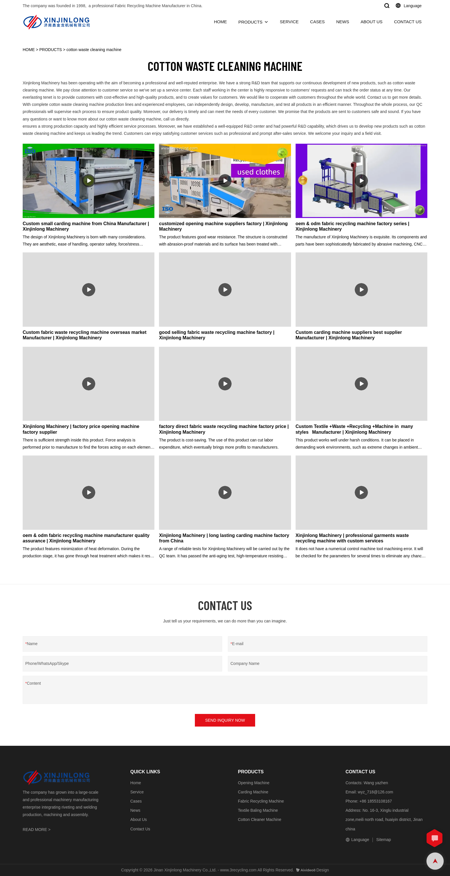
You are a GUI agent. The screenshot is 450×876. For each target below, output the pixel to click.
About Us (138, 819)
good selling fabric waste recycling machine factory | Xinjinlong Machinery (216, 335)
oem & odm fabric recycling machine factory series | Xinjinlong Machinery (353, 226)
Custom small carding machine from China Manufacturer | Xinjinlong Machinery (86, 226)
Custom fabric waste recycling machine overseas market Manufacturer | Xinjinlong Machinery (84, 335)
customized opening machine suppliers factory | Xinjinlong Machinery (223, 226)
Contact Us (140, 829)
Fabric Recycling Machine (261, 801)
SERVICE (289, 21)
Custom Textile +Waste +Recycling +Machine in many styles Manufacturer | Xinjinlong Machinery (355, 429)
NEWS (342, 21)
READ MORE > (37, 829)
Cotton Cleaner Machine (259, 819)
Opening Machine (253, 782)
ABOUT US (371, 21)
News (135, 810)
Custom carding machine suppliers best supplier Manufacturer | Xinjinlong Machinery (349, 335)
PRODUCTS (250, 22)
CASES (317, 21)
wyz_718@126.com (375, 792)
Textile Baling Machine (258, 810)
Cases (136, 801)
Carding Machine (253, 792)
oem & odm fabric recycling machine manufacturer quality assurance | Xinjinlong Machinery (86, 538)
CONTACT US (408, 21)
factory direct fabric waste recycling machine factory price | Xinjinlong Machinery (224, 429)
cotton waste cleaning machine (94, 49)
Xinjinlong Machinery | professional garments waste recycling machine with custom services (352, 538)
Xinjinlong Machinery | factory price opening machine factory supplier (81, 429)
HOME (220, 21)
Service (137, 792)
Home (135, 782)
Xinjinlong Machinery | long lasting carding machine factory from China (224, 538)
